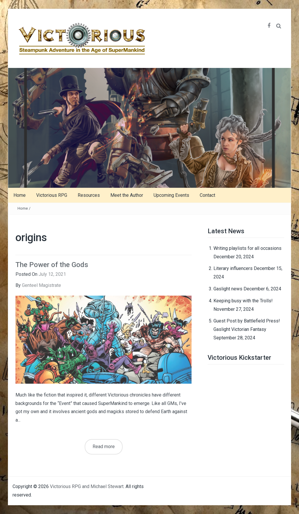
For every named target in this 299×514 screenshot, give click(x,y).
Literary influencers (233, 268)
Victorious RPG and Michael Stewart (87, 486)
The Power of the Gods (51, 265)
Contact (207, 195)
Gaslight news (227, 289)
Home (19, 195)
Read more (104, 446)
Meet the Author (126, 195)
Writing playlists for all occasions (247, 248)
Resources (89, 195)
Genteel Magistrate (41, 285)
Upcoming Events (171, 195)
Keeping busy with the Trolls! (243, 301)
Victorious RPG (51, 195)
